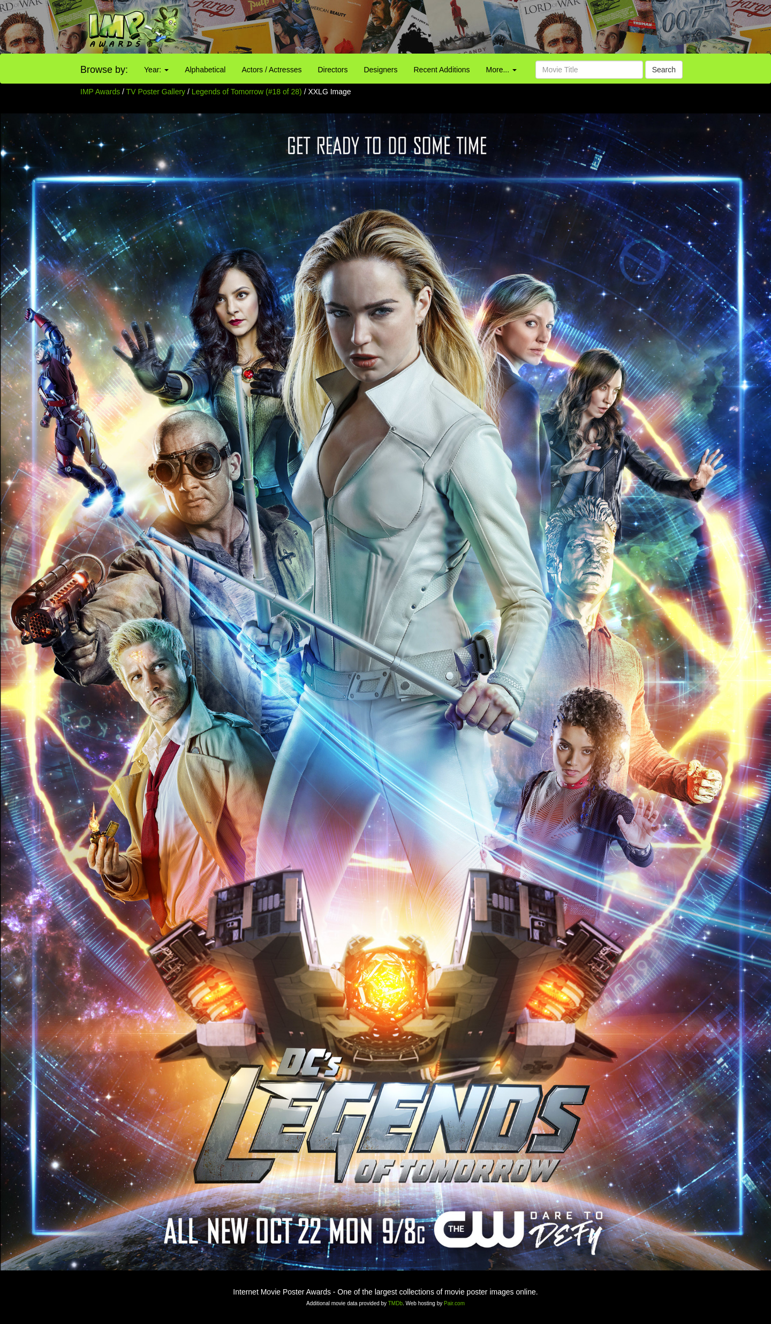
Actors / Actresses (271, 69)
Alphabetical (205, 69)
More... (501, 69)
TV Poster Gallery (155, 91)
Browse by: (104, 69)
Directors (332, 69)
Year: (156, 69)
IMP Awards (100, 91)
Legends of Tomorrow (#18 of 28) (247, 91)
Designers (380, 69)
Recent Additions (442, 69)
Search (664, 69)
